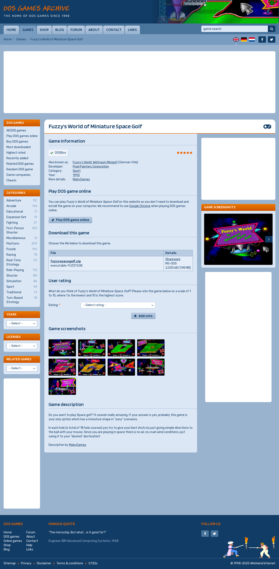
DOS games (13, 523)
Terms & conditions (69, 563)
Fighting (21, 223)
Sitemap (10, 563)
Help (29, 545)
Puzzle (21, 249)
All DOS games (16, 130)
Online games (13, 541)
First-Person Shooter (21, 230)
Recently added (17, 158)
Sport (77, 171)
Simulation (21, 281)
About (94, 30)
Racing (21, 255)
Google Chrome (139, 206)
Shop (44, 30)
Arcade (21, 206)
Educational (21, 212)
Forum (76, 30)
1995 (76, 175)
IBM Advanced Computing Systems (86, 541)
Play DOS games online (22, 136)
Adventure (21, 200)
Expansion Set (21, 217)
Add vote (146, 316)
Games (27, 30)
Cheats (11, 180)
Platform (21, 244)
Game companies (18, 175)
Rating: (54, 305)
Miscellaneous (21, 238)
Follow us (211, 523)
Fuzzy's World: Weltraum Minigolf (95, 162)
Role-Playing (21, 270)
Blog (59, 30)
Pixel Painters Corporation (91, 166)
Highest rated (15, 153)
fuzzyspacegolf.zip (65, 261)
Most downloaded (18, 147)
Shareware (172, 259)
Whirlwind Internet (262, 563)
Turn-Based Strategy (21, 300)
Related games (18, 359)
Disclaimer (44, 563)
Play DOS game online (72, 220)
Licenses (13, 337)
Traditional (21, 292)
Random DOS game (19, 169)
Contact (114, 30)
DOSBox (60, 153)
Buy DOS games (17, 141)
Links (132, 30)
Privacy (26, 563)
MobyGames (81, 179)
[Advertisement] (139, 82)
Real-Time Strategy (21, 262)
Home (11, 30)
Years (11, 314)
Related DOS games (20, 164)
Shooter (21, 276)
